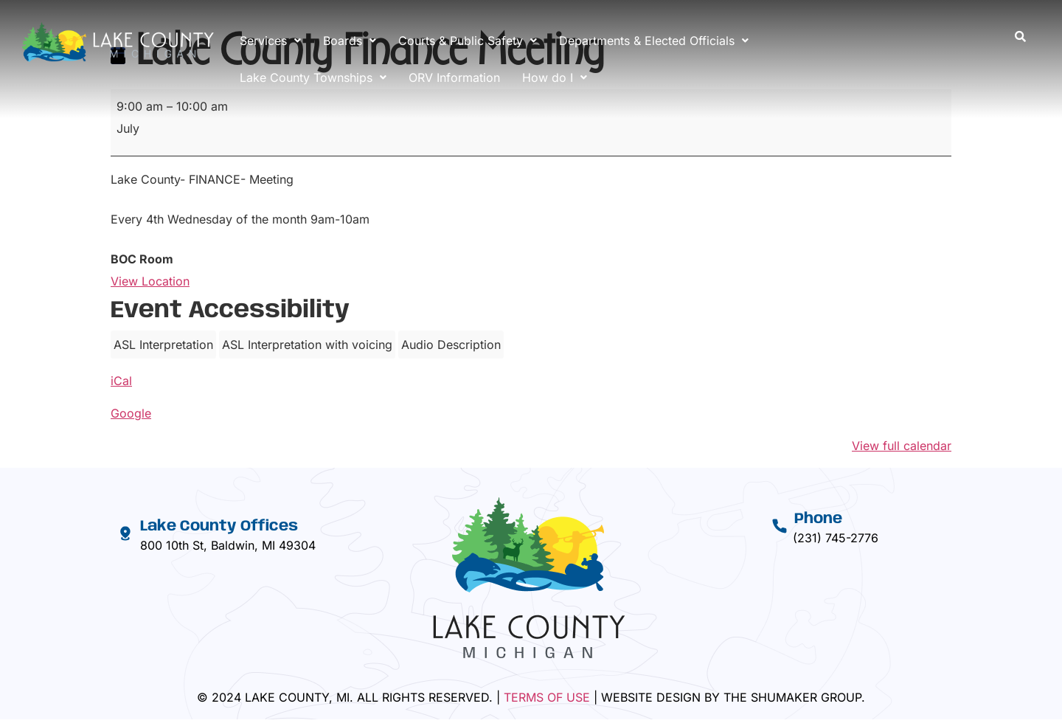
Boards (349, 40)
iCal (121, 380)
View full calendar (901, 445)
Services (270, 40)
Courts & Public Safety (467, 40)
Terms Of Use (547, 697)
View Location (150, 281)
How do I (554, 77)
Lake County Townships (313, 77)
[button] (270, 40)
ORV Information (454, 77)
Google (131, 413)
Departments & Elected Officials (654, 40)
